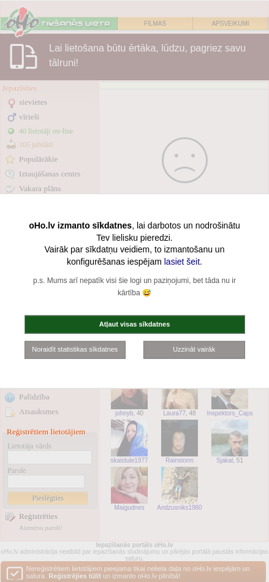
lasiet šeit (182, 261)
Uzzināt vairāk (194, 349)
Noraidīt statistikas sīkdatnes (75, 349)
